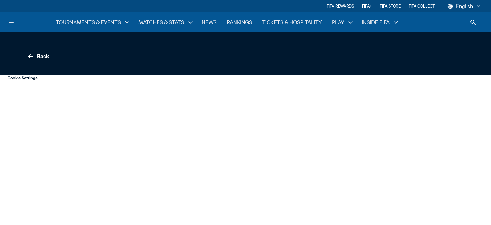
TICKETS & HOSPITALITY (292, 22)
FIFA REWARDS (340, 6)
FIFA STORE (390, 6)
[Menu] (11, 22)
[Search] (473, 22)
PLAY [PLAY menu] (343, 22)
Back (38, 56)
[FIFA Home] (31, 22)
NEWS (209, 22)
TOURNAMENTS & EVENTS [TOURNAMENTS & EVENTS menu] (93, 22)
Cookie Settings (23, 78)
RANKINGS (239, 22)
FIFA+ (367, 6)
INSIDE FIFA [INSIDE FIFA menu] (381, 22)
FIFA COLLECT (422, 6)
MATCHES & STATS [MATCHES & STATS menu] (166, 22)
